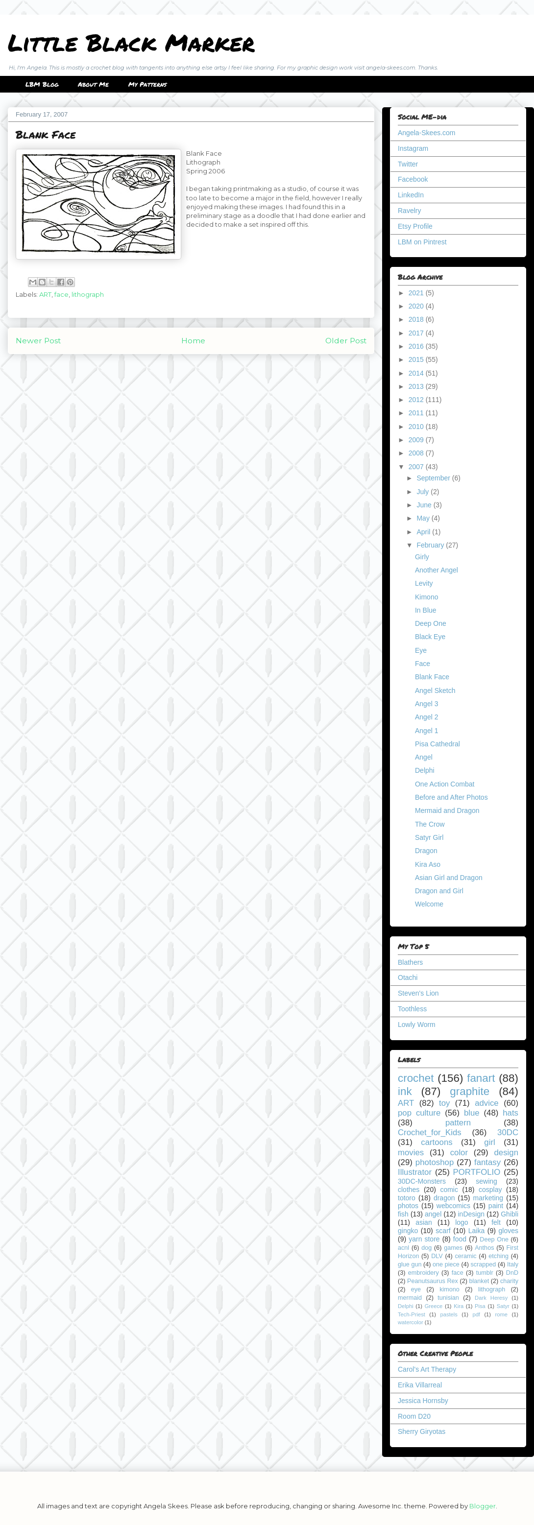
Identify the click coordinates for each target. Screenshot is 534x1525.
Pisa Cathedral (437, 744)
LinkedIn (411, 195)
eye (416, 1289)
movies (411, 1152)
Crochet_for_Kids (429, 1132)
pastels (448, 1314)
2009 (417, 440)
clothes (408, 1189)
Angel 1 (426, 731)
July (423, 492)
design (506, 1152)
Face (422, 663)
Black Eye (430, 637)
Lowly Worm (417, 1024)
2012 (417, 400)
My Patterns (147, 84)
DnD (512, 1272)
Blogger (482, 1506)
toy (444, 1103)
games (453, 1247)
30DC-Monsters (422, 1181)
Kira (458, 1306)
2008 (417, 453)
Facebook (413, 179)
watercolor (410, 1322)
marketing (488, 1198)
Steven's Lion (418, 993)
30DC (507, 1132)
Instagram (413, 148)
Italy (512, 1264)
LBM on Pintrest (422, 242)
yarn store (424, 1239)
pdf (476, 1314)
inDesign (471, 1214)
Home (193, 340)
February (431, 545)
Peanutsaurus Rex (432, 1281)
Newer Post (38, 340)
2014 (417, 373)
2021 (417, 293)
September (434, 478)
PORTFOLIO (477, 1172)
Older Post (345, 340)
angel (433, 1214)
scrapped (483, 1264)
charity (509, 1281)
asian (423, 1222)
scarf (443, 1231)
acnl (403, 1247)
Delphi (425, 770)
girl (489, 1142)
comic (449, 1189)
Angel (424, 757)
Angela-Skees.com (427, 133)
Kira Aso (427, 864)
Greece (434, 1306)
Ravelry (409, 210)
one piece (446, 1264)
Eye (421, 650)
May (423, 518)
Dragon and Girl (439, 891)
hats (510, 1113)
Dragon (426, 851)
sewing (486, 1181)
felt (496, 1222)
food (459, 1239)
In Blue (426, 610)
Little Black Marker (131, 42)
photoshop (434, 1162)
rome (501, 1314)
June (424, 505)
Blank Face (432, 677)
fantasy (487, 1162)
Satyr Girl (429, 837)
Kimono (426, 597)
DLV (437, 1256)
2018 (417, 319)
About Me (93, 84)
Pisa (480, 1306)
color (459, 1152)
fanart (481, 1078)
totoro (406, 1198)
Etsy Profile (415, 226)
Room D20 (414, 1416)
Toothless (412, 1009)
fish (403, 1214)
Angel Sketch (435, 690)
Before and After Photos (451, 797)
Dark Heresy (491, 1298)
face (61, 294)
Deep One (430, 623)
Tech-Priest (411, 1314)
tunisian (448, 1297)
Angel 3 (426, 704)
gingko (408, 1231)
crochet (416, 1078)
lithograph (88, 294)
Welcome (429, 904)
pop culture (419, 1113)
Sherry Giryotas (421, 1431)
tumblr (484, 1272)
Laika (476, 1231)
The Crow (430, 824)
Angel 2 (426, 717)
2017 (417, 333)
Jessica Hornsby (423, 1401)
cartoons (436, 1142)
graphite (469, 1091)
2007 (417, 467)
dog (426, 1247)
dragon (444, 1198)
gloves (508, 1231)
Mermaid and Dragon (447, 810)
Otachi (407, 977)
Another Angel (436, 570)
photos (408, 1206)
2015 (417, 359)
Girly (422, 557)
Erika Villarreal (420, 1385)
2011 (417, 413)
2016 (417, 346)
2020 (417, 306)
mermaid (410, 1297)
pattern (458, 1122)
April (424, 532)
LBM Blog (41, 84)
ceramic (465, 1256)
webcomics (453, 1206)
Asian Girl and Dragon (449, 878)
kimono (449, 1289)
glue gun (409, 1264)
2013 (417, 386)
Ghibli (509, 1214)
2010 (417, 426)
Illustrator (415, 1172)
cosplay (490, 1189)
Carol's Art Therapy (427, 1369)
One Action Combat (444, 784)
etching (498, 1256)
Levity (424, 583)
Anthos (484, 1247)
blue (472, 1113)
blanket (479, 1281)
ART (45, 294)
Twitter (408, 164)
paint (495, 1206)
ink (405, 1091)
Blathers (410, 962)
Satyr (503, 1306)
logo (461, 1222)
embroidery (423, 1272)
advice (487, 1103)
